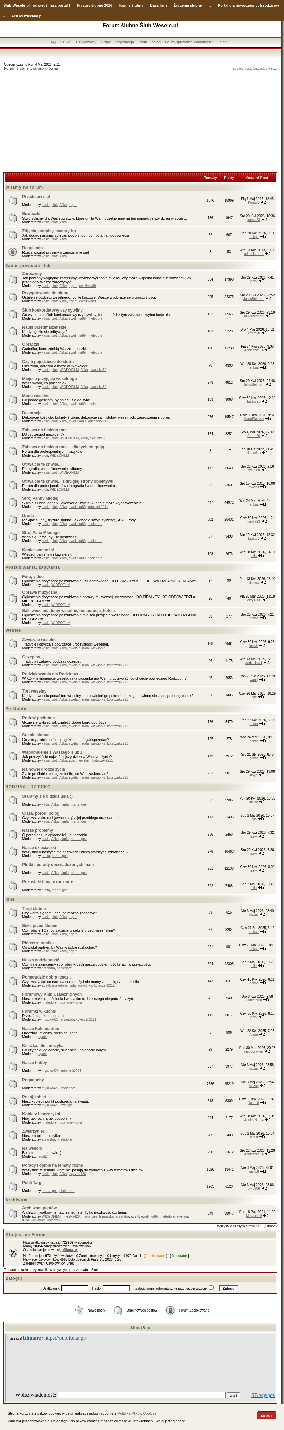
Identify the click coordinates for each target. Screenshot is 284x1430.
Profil (142, 42)
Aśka (63, 205)
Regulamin (32, 248)
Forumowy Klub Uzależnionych (52, 994)
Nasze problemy (37, 830)
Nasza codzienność (40, 960)
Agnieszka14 (254, 350)
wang (254, 680)
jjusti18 (254, 1103)
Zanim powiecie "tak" (29, 265)
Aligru (253, 1034)
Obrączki (30, 344)
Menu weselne (35, 395)
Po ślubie (15, 708)
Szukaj (66, 42)
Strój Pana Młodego (41, 532)
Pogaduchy (33, 1080)
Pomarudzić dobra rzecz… (47, 977)
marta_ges (79, 804)
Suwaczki (31, 213)
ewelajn (74, 648)
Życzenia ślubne (188, 5)
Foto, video (33, 576)
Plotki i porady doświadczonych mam (58, 864)
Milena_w (69, 1250)
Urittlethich (254, 1000)
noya (253, 775)
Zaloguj (223, 42)
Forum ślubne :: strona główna (31, 68)
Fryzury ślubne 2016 (94, 5)
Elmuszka (106, 1216)
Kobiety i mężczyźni (41, 1114)
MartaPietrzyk (254, 419)
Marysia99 (254, 1216)
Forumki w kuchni (39, 1011)
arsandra (48, 968)
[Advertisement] (140, 122)
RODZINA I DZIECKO (28, 786)
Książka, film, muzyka (42, 1045)
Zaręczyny (32, 273)
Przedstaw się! (36, 196)
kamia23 (253, 220)
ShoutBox (140, 1328)
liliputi (254, 1137)
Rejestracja (124, 42)
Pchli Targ (31, 1182)
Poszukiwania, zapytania (32, 567)
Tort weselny (34, 691)
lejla (254, 556)
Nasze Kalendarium (40, 1028)
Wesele (13, 630)
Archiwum (16, 1200)
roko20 (254, 487)
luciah (253, 646)
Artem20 (253, 333)
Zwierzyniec (33, 1131)
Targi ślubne (34, 908)
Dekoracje (31, 413)
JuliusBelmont (253, 299)
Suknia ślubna (35, 735)
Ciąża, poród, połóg (40, 813)
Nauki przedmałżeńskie (44, 327)
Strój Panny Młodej (40, 498)
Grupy (106, 42)
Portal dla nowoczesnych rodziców (248, 5)
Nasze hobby (34, 1062)
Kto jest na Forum (26, 1234)
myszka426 (50, 1019)
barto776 (253, 401)
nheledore (95, 318)
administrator (254, 254)
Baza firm (158, 5)
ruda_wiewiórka (93, 648)
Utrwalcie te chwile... (41, 464)
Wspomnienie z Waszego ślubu (52, 752)
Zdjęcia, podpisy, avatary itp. (49, 231)
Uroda (28, 515)
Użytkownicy (86, 42)
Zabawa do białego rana (45, 430)
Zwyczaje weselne (39, 639)
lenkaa (253, 237)
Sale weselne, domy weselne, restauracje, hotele (68, 610)
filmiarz (253, 582)
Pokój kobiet (34, 1097)
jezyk (254, 281)
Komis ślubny (131, 5)
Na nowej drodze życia (43, 769)
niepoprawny (254, 1051)
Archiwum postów (39, 1208)
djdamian (254, 453)
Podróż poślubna (38, 718)
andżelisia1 (253, 663)
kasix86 (253, 538)
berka (254, 724)
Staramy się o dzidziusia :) (47, 796)
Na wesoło (32, 1148)
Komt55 (253, 202)
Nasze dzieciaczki (39, 847)
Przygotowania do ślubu (45, 293)
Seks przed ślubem (40, 925)
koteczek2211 (98, 421)
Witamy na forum (24, 187)
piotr (54, 205)
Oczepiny (31, 657)
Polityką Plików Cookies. (137, 1413)
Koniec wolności (38, 549)
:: (209, 5)
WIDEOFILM (69, 370)
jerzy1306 (253, 600)
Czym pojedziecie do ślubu (48, 361)
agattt (73, 205)
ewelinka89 (87, 286)
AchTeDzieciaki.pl (27, 16)
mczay (254, 914)
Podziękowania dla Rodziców (50, 674)
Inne (10, 899)
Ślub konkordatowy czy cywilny (52, 310)
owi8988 (254, 470)
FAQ (52, 42)
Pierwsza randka (38, 943)
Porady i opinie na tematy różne (52, 1165)
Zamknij (266, 1415)
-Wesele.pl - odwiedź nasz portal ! (40, 5)
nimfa (65, 804)
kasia (45, 205)
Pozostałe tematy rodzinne (47, 881)
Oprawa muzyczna (39, 592)
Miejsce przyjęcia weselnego (49, 378)
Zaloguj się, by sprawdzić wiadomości (182, 42)
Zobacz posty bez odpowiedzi (255, 68)
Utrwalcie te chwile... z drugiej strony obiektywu (67, 481)
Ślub (7, 5)
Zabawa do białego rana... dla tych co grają (63, 447)
